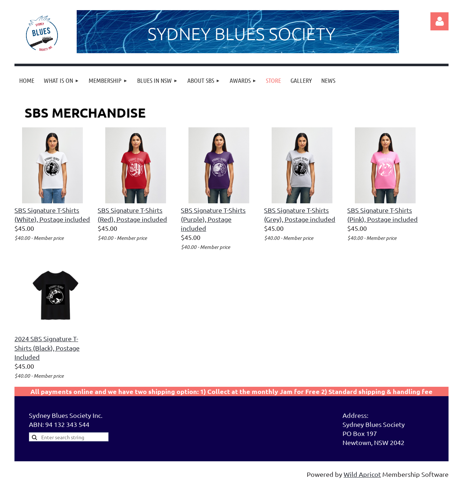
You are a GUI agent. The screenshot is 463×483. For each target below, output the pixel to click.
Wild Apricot (362, 474)
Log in (439, 21)
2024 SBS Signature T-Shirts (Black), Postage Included (47, 347)
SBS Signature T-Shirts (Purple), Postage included (213, 219)
